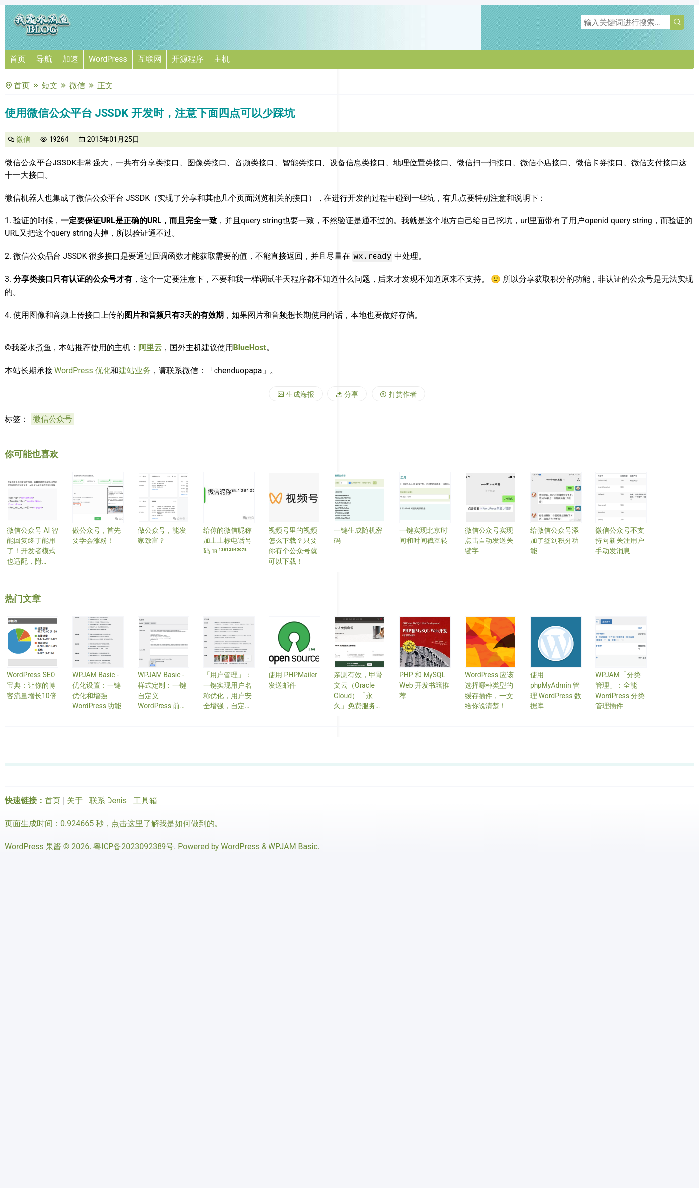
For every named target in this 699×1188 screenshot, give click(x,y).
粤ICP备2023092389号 (133, 846)
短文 (49, 85)
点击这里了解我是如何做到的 (163, 823)
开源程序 (188, 59)
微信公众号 (52, 419)
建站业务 (135, 370)
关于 (75, 800)
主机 (222, 59)
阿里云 (150, 347)
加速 (70, 59)
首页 (18, 59)
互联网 (149, 59)
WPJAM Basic (293, 846)
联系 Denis (108, 800)
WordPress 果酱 (33, 846)
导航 (44, 59)
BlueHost (249, 347)
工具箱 (145, 800)
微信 (77, 85)
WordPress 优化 (82, 370)
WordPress (108, 59)
